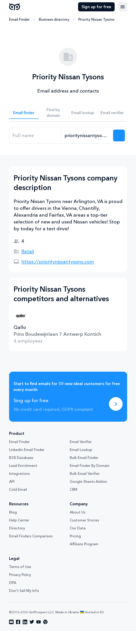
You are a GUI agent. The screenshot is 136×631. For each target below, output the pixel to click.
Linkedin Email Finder (27, 449)
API (12, 481)
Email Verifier (81, 441)
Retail (27, 251)
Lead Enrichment (23, 465)
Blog (13, 512)
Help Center (19, 520)
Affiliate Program (84, 544)
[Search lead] (119, 135)
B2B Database (21, 457)
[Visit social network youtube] (38, 622)
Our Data (78, 528)
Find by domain (53, 112)
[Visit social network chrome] (45, 622)
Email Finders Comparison (31, 536)
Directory (17, 528)
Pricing (75, 536)
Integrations (19, 473)
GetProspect (14, 6)
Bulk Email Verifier (85, 473)
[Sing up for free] (116, 404)
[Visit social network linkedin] (25, 622)
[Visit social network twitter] (32, 622)
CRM (73, 489)
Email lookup (82, 112)
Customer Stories (84, 520)
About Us (77, 512)
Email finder (24, 112)
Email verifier (112, 112)
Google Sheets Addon (88, 481)
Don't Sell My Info (24, 590)
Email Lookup (81, 449)
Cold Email (18, 489)
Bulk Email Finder (84, 457)
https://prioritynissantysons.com (57, 261)
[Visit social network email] (11, 622)
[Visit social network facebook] (18, 622)
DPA (12, 582)
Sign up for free (96, 6)
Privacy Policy (20, 574)
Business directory (54, 19)
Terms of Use (20, 566)
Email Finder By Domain (89, 465)
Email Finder (19, 19)
